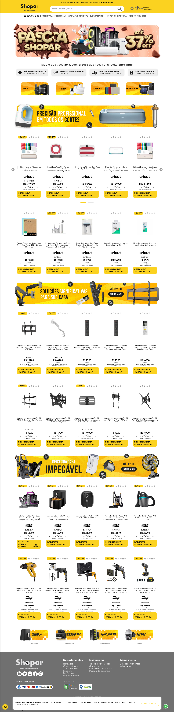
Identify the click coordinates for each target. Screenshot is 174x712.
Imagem (67, 671)
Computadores (71, 668)
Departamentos (71, 675)
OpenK (27, 710)
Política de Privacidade (29, 704)
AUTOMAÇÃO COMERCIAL (78, 16)
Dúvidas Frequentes (130, 663)
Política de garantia (99, 671)
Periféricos (68, 673)
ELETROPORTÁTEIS (97, 16)
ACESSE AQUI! (107, 2)
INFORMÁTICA (47, 16)
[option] (34, 90)
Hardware (68, 663)
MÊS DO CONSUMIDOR (137, 16)
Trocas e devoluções (99, 663)
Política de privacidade (101, 668)
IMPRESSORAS (60, 16)
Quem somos (95, 666)
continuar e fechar (148, 703)
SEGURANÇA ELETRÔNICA (116, 16)
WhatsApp (125, 666)
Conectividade (71, 666)
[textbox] (87, 9)
